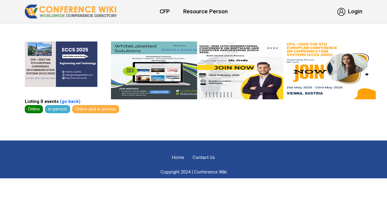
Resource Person (205, 11)
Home (178, 157)
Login (349, 11)
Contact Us (204, 157)
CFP (165, 11)
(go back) (69, 101)
